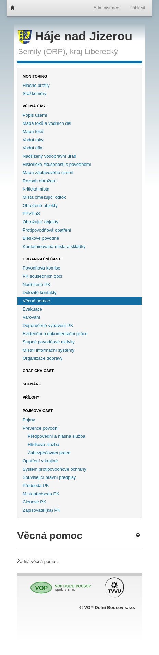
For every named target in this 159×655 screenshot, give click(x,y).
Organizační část (42, 259)
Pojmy (29, 419)
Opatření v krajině (40, 460)
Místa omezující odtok (44, 197)
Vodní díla (32, 147)
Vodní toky (33, 139)
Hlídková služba (43, 444)
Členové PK (34, 502)
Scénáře (32, 384)
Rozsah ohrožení (39, 180)
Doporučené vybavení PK (48, 325)
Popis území (35, 115)
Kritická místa (36, 189)
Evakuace (32, 309)
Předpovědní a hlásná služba (56, 436)
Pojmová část (38, 411)
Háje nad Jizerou (75, 36)
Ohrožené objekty (40, 205)
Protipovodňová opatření (47, 230)
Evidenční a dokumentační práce (55, 333)
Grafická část (38, 371)
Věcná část (35, 106)
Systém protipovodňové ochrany (54, 469)
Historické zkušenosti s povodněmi (57, 164)
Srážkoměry (34, 93)
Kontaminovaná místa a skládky (54, 246)
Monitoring (35, 76)
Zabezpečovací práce (49, 452)
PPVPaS (31, 213)
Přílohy (31, 397)
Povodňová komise (41, 268)
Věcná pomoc (36, 300)
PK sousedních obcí (42, 276)
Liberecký (101, 51)
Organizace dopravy (42, 358)
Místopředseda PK (41, 493)
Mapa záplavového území (48, 172)
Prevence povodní (41, 428)
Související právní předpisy (49, 477)
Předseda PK (36, 485)
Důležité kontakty (40, 292)
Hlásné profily (36, 85)
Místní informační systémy (48, 350)
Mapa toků (33, 131)
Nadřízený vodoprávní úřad (49, 156)
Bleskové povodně (41, 238)
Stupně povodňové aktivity (49, 341)
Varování (31, 317)
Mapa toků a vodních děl (47, 123)
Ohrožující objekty (40, 221)
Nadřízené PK (36, 284)
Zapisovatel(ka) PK (41, 510)
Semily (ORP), (43, 51)
